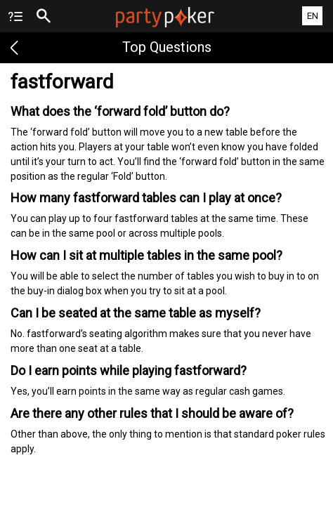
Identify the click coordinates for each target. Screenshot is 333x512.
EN (312, 16)
